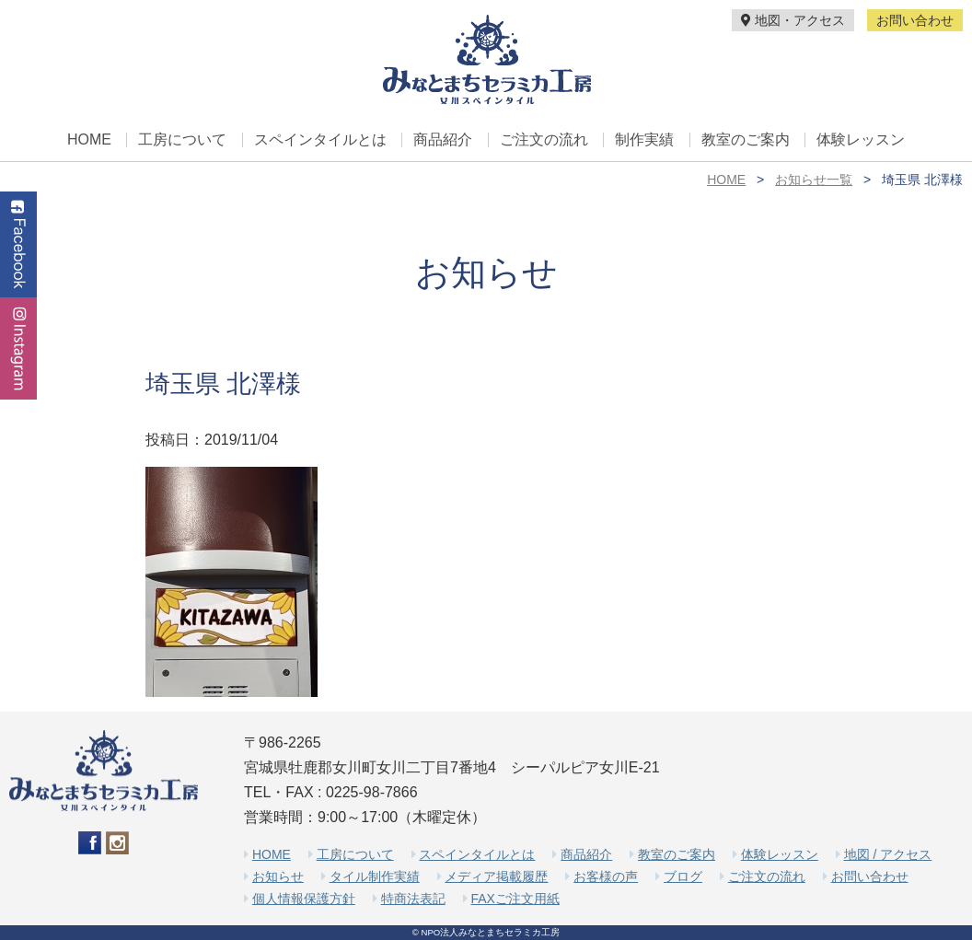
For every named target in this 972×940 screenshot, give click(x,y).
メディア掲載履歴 (496, 876)
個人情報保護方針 (303, 898)
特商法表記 (413, 898)
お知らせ (278, 876)
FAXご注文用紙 (514, 898)
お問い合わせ (915, 20)
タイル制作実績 (375, 876)
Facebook (18, 244)
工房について (182, 140)
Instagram (18, 348)
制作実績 (644, 140)
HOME (89, 140)
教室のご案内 (745, 140)
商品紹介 (442, 140)
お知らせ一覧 (813, 179)
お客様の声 (605, 876)
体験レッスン (860, 140)
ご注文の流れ (544, 140)
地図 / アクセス (888, 854)
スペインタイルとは (320, 140)
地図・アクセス (793, 20)
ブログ (683, 876)
